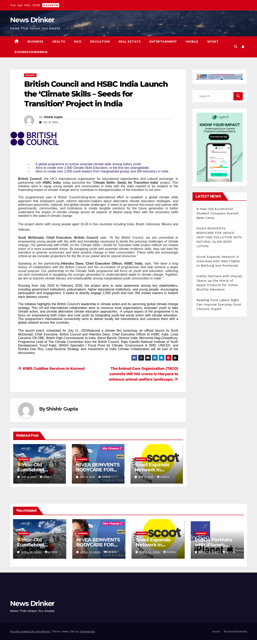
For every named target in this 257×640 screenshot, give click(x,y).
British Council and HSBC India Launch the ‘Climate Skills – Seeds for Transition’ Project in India (96, 94)
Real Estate (130, 41)
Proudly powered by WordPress (30, 631)
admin (46, 477)
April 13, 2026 (31, 552)
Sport (213, 41)
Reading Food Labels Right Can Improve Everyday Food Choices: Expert (219, 304)
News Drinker (32, 20)
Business (36, 41)
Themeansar (87, 631)
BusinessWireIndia (31, 52)
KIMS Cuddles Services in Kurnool (51, 368)
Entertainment (163, 41)
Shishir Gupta (53, 117)
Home (216, 631)
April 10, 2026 (209, 552)
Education (100, 41)
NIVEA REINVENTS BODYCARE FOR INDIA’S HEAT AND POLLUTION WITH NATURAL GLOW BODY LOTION (219, 237)
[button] (235, 47)
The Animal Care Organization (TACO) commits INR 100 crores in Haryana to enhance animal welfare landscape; (143, 374)
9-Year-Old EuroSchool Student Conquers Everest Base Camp (218, 213)
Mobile (192, 41)
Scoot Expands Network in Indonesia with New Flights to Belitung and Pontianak (218, 261)
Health (58, 41)
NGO (78, 41)
